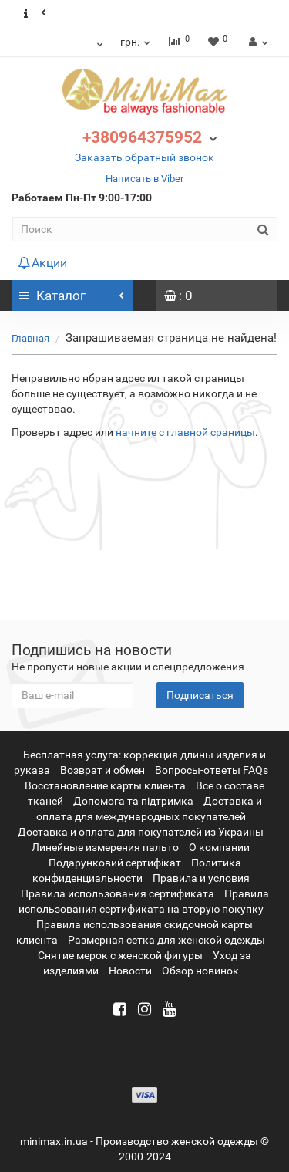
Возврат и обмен (102, 770)
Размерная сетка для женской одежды (166, 940)
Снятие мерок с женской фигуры (120, 955)
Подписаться (200, 695)
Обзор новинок (200, 970)
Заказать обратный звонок (144, 157)
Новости (130, 970)
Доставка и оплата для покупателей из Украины (141, 832)
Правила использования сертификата (117, 893)
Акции (42, 262)
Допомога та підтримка (133, 801)
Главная (30, 338)
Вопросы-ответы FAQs (211, 770)
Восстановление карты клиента (105, 785)
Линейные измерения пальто (105, 847)
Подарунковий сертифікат (115, 862)
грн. (136, 41)
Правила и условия (201, 878)
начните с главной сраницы (185, 432)
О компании (219, 847)
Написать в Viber (144, 178)
